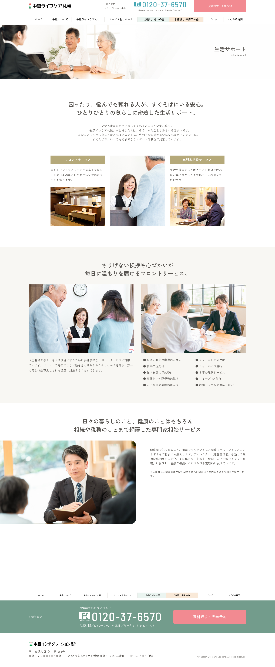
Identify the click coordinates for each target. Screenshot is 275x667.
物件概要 (110, 4)
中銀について (60, 20)
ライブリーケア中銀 (115, 8)
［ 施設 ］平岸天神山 (186, 20)
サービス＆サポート (121, 20)
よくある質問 (235, 20)
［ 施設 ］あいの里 (153, 20)
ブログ (213, 20)
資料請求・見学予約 (220, 6)
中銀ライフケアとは (88, 20)
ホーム (39, 20)
